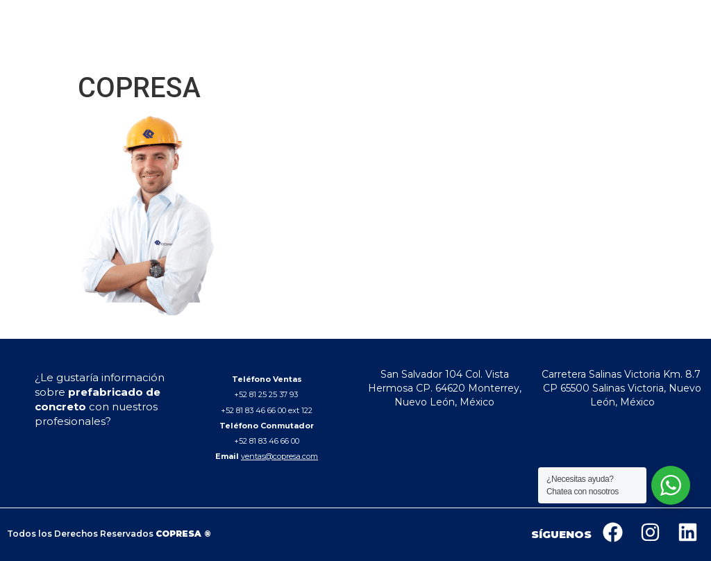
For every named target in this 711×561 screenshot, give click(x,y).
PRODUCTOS (425, 48)
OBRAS (484, 47)
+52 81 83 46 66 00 (266, 441)
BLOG (522, 47)
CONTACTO (571, 47)
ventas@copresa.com (279, 456)
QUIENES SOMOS (344, 47)
